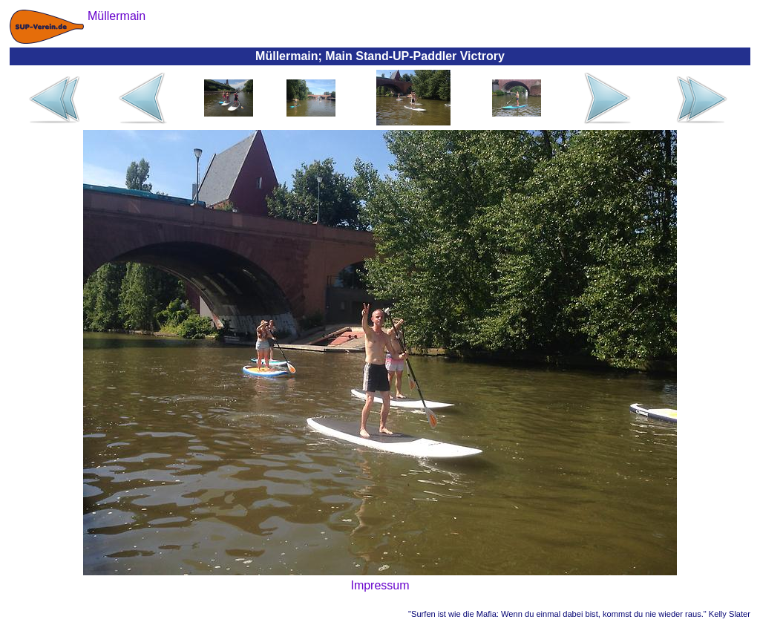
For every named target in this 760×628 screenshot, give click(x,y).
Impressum (379, 585)
